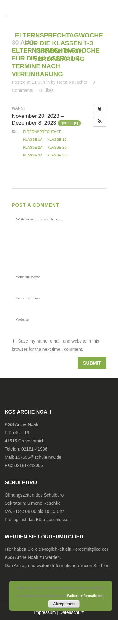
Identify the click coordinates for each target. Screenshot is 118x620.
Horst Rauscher (72, 82)
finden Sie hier (94, 565)
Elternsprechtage (42, 132)
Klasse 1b (57, 139)
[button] (99, 121)
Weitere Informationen (85, 596)
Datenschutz (71, 612)
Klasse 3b (57, 155)
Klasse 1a (32, 139)
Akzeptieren (64, 604)
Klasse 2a (32, 147)
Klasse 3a (32, 155)
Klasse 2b (57, 147)
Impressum (45, 612)
